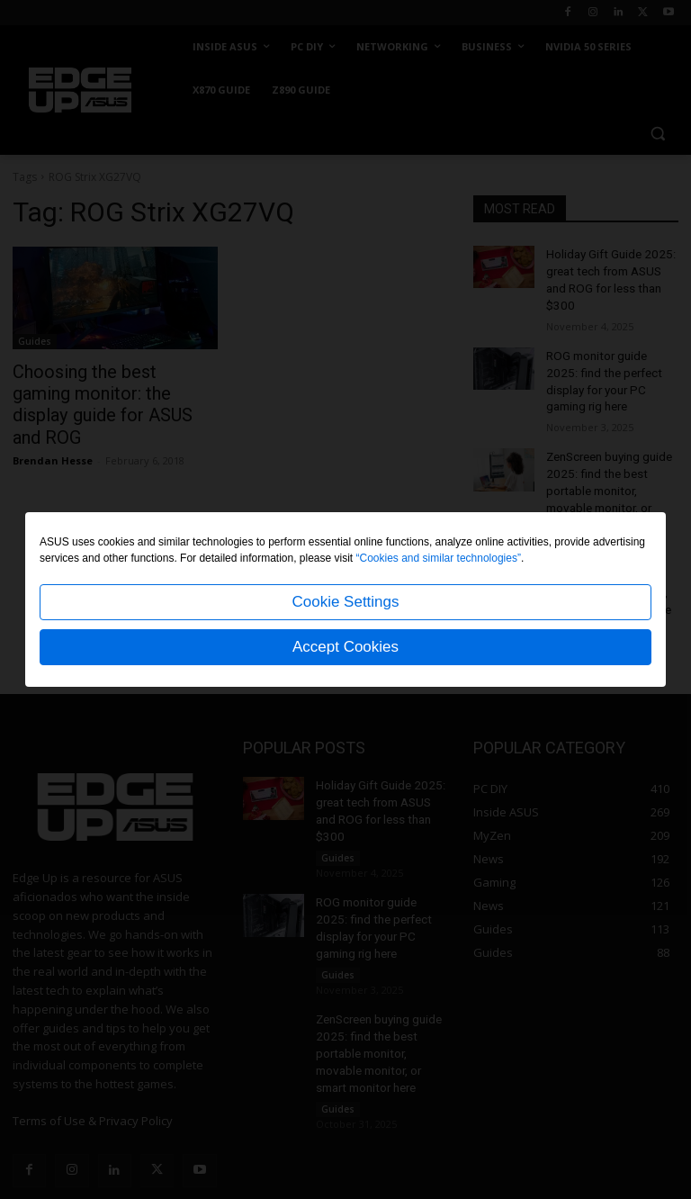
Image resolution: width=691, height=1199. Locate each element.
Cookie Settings (345, 601)
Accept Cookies (345, 646)
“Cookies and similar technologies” (438, 558)
